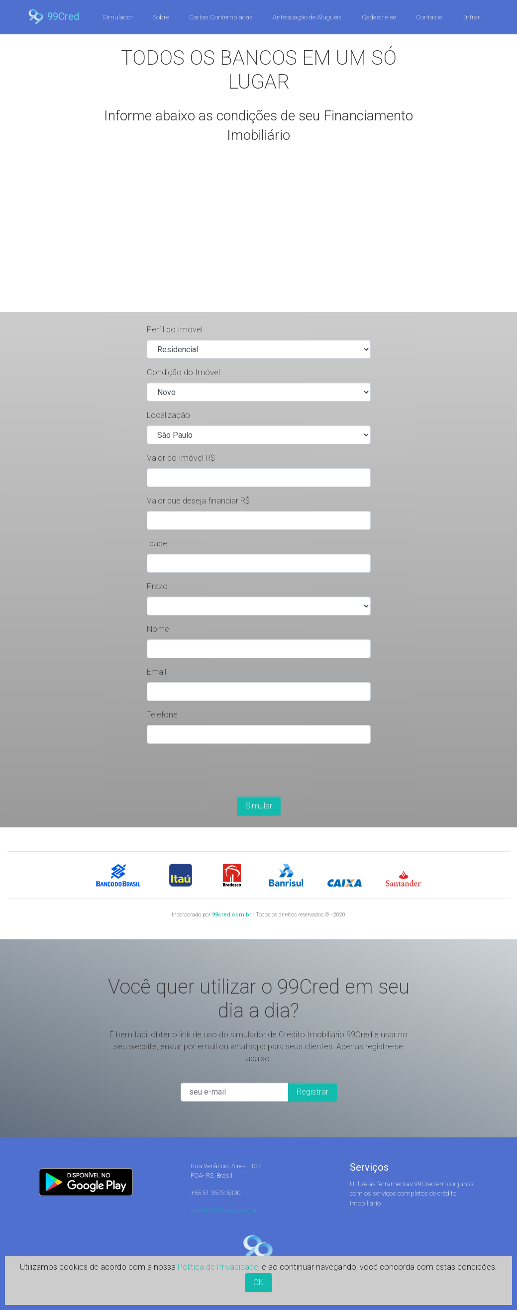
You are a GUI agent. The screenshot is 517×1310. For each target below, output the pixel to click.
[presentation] (222, 771)
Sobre (161, 17)
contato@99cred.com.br (224, 1210)
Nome (158, 629)
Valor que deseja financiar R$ (198, 500)
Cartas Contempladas (221, 17)
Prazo (157, 586)
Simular (258, 805)
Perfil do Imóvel (175, 329)
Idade (157, 543)
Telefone (162, 714)
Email (156, 672)
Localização (168, 415)
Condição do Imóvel (183, 372)
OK (258, 1282)
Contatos (429, 17)
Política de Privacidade (218, 1267)
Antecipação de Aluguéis (307, 17)
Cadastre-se (379, 17)
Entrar (471, 17)
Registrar (312, 1092)
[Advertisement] (259, 237)
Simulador (118, 17)
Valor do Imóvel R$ (181, 458)
